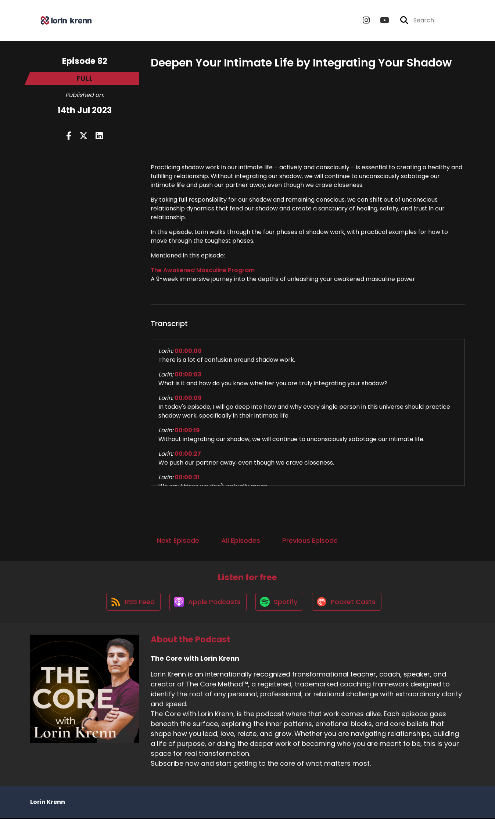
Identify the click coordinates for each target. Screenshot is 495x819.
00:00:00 (188, 351)
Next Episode (178, 540)
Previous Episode (310, 540)
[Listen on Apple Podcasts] (208, 602)
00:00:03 (188, 374)
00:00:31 (187, 477)
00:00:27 (188, 454)
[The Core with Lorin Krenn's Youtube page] (380, 20)
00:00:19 (187, 430)
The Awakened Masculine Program (203, 270)
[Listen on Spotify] (279, 602)
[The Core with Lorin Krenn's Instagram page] (366, 20)
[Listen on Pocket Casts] (348, 602)
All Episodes (240, 540)
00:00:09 (188, 398)
